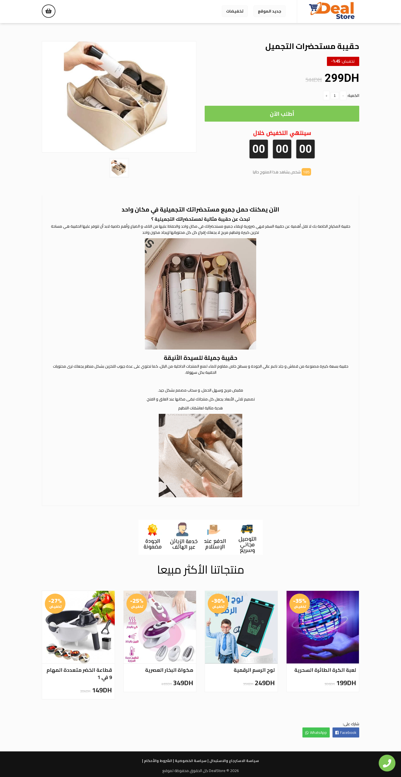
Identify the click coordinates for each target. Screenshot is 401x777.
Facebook (345, 732)
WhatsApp (316, 732)
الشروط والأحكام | (157, 760)
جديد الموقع (269, 11)
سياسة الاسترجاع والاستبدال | (233, 760)
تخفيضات (234, 11)
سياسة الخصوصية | (190, 760)
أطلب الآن (282, 114)
